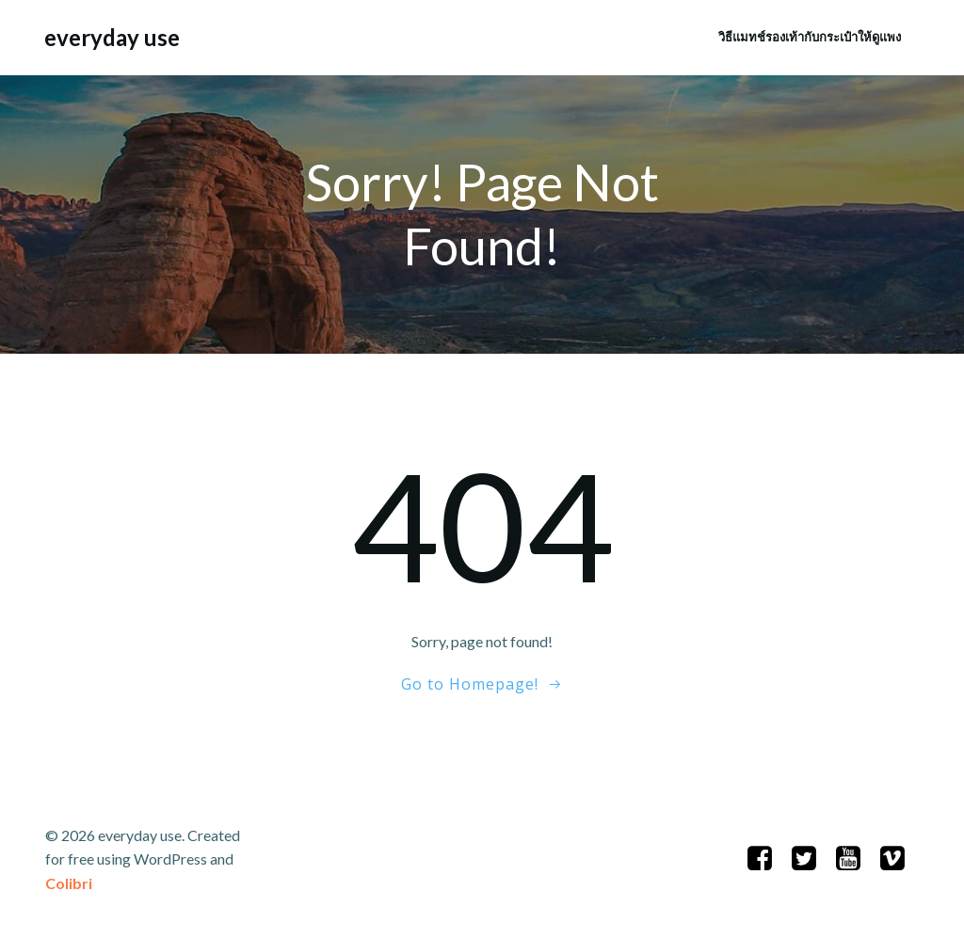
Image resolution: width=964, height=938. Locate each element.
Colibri (68, 883)
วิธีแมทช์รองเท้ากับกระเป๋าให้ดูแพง (809, 36)
